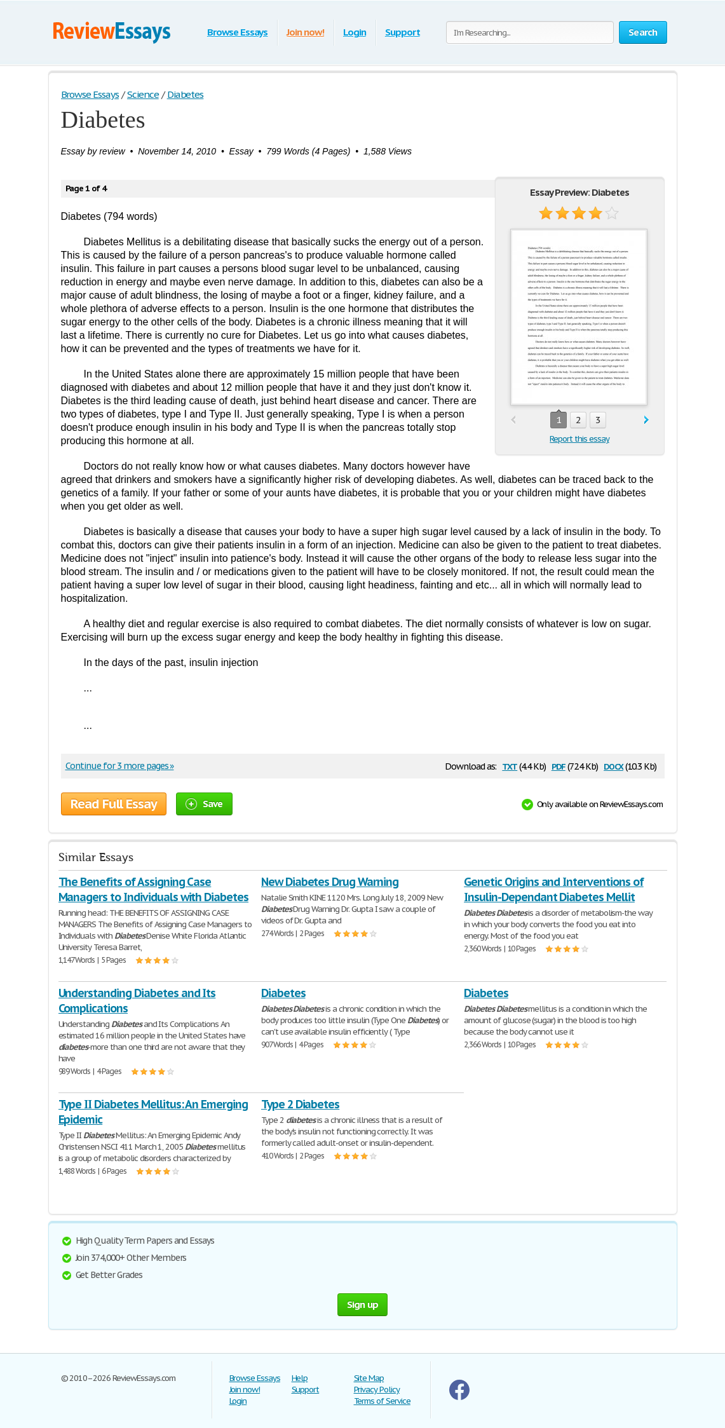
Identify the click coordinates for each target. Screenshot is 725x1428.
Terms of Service (382, 1401)
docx (613, 765)
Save (204, 804)
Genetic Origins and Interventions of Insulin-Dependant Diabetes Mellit (554, 889)
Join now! (305, 32)
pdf (559, 765)
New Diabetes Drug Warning (329, 881)
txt (509, 765)
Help (300, 1378)
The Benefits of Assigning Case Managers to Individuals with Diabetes (153, 889)
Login (354, 32)
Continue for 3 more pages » (119, 766)
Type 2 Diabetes (300, 1104)
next (646, 420)
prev (513, 420)
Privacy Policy (377, 1389)
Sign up (363, 1304)
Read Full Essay (114, 804)
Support (402, 32)
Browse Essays (237, 32)
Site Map (369, 1378)
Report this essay (579, 438)
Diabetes (283, 993)
